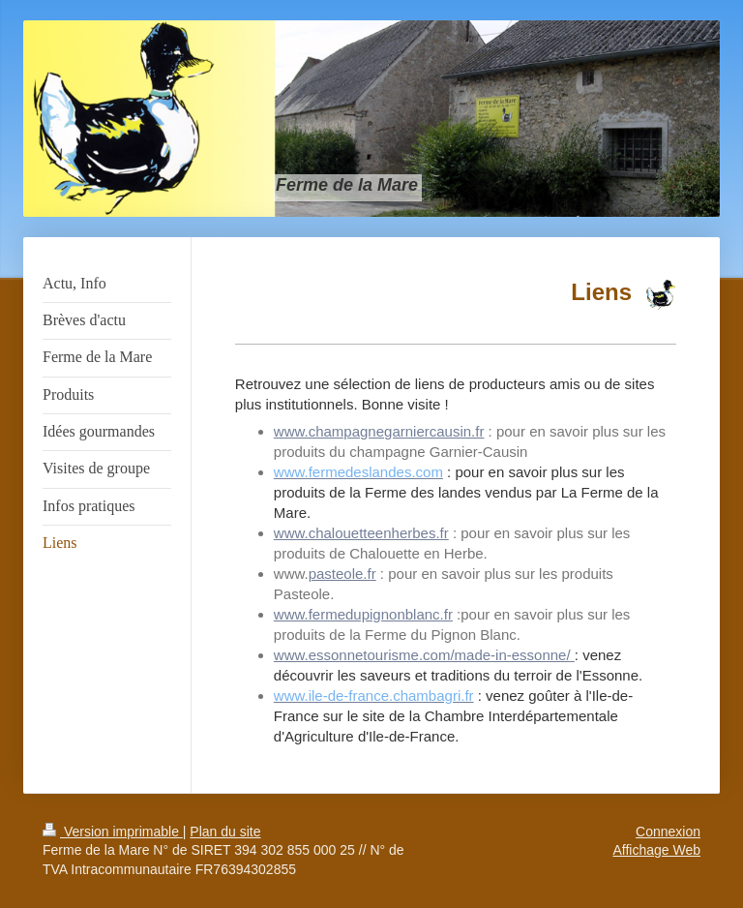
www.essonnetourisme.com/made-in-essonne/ (422, 655)
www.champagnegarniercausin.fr (379, 431)
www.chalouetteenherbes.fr (361, 533)
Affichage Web (656, 850)
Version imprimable (113, 831)
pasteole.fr (342, 573)
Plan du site (225, 831)
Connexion (668, 831)
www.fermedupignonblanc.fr (363, 614)
